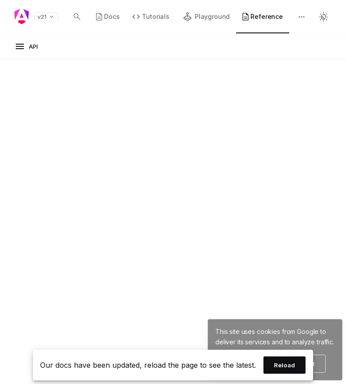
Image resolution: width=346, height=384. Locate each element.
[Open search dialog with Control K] (77, 16)
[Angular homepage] (21, 16)
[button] (302, 17)
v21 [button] (46, 17)
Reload (284, 365)
